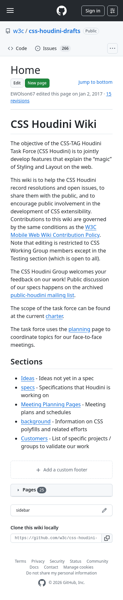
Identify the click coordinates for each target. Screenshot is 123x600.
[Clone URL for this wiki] (56, 538)
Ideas (27, 378)
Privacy (38, 561)
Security (57, 561)
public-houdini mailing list (42, 295)
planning (80, 329)
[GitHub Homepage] (42, 583)
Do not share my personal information (61, 573)
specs (28, 387)
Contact (51, 567)
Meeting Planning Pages (51, 404)
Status (75, 561)
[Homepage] (61, 10)
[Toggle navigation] (10, 10)
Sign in (93, 11)
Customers (34, 438)
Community (97, 561)
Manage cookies (78, 567)
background (36, 421)
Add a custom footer (62, 470)
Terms (20, 561)
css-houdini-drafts (54, 31)
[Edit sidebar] (104, 510)
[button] (107, 538)
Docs (34, 567)
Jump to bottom (95, 82)
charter (54, 316)
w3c (18, 31)
